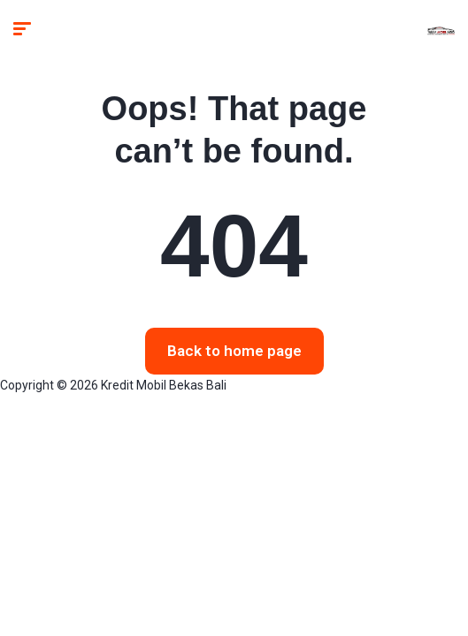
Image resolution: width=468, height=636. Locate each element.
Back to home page (234, 351)
